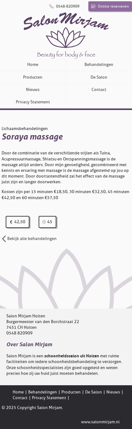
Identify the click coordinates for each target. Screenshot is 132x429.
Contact (98, 89)
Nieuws (33, 89)
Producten (32, 77)
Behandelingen (99, 64)
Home (32, 64)
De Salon (99, 77)
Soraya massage (32, 137)
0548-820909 (64, 6)
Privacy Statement (33, 102)
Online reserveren (110, 6)
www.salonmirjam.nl (100, 422)
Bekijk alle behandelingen (29, 238)
